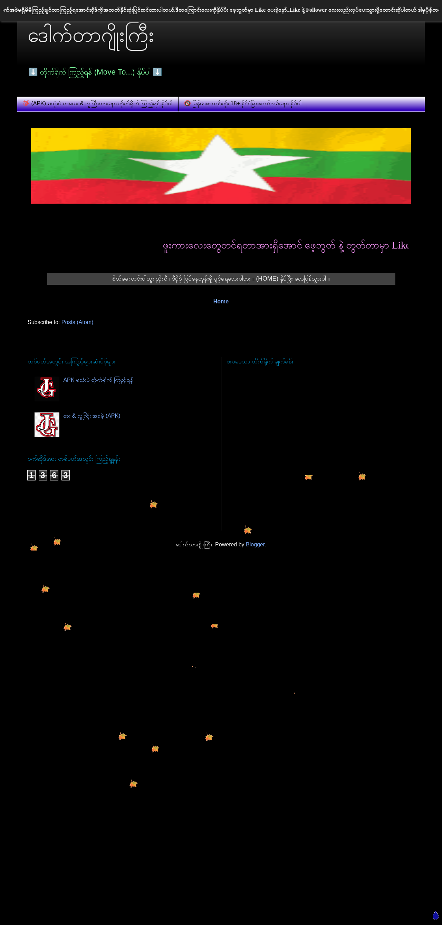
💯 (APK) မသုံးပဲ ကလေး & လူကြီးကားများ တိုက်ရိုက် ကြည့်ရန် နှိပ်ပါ (97, 103)
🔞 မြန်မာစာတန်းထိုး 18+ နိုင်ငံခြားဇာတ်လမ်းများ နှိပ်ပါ (242, 103)
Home (221, 301)
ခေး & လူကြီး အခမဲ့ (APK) (91, 416)
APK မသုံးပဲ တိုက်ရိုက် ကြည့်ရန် (98, 380)
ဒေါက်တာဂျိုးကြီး (91, 34)
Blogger (255, 544)
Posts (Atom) (77, 322)
